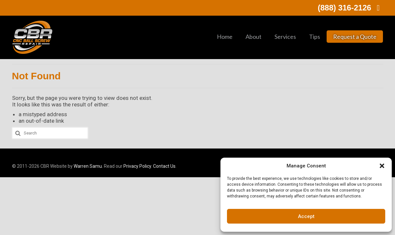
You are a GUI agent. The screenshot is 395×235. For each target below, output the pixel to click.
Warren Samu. (88, 166)
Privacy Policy (137, 166)
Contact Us (164, 166)
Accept (306, 216)
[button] (382, 166)
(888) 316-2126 (350, 7)
